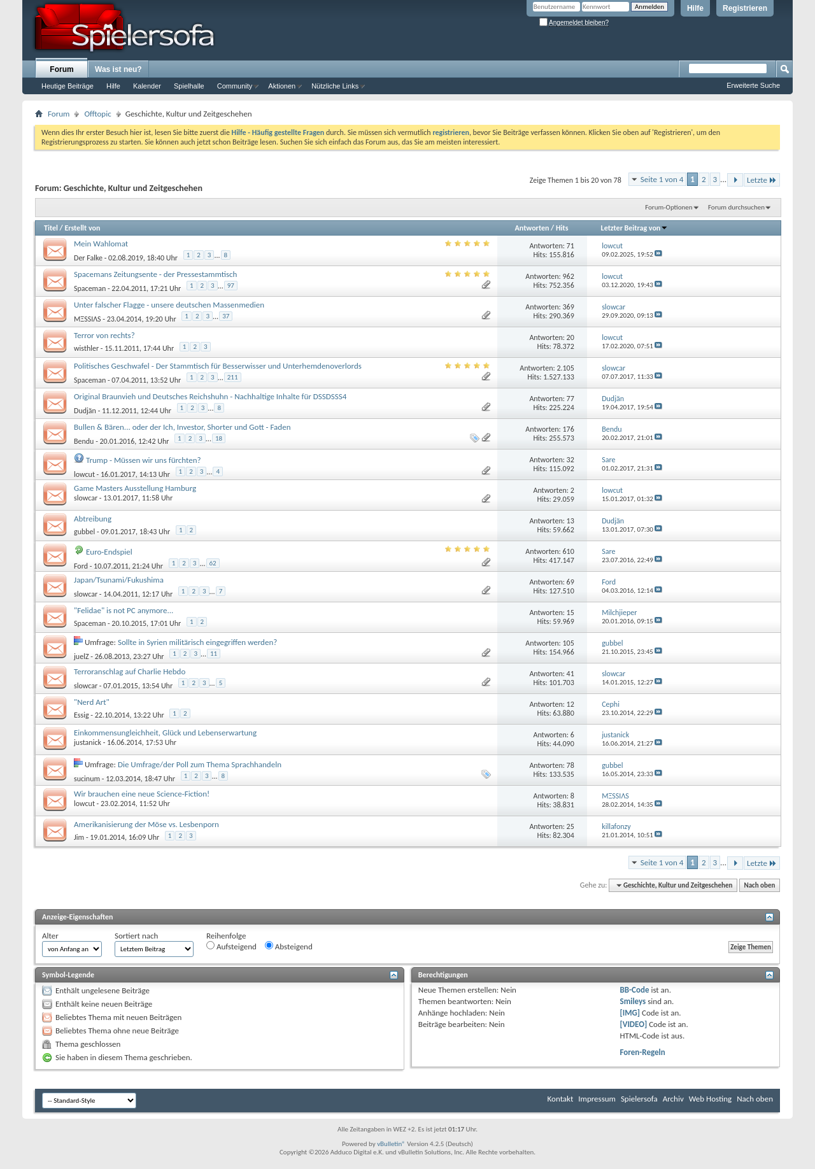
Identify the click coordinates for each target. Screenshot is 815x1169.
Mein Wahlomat (101, 243)
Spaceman (90, 288)
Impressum (597, 1098)
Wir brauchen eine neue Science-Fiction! (141, 793)
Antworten (532, 227)
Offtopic (97, 113)
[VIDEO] (634, 1024)
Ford (81, 566)
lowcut (84, 474)
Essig (81, 715)
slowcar (85, 497)
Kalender (147, 86)
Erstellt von (82, 227)
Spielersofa (639, 1098)
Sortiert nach (136, 935)
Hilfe (695, 8)
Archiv (673, 1098)
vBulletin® (391, 1144)
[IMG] (630, 1012)
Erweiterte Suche (753, 85)
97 (230, 285)
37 (225, 316)
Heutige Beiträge (67, 86)
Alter (50, 935)
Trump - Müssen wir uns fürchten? (143, 460)
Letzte (762, 180)
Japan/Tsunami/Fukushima (119, 579)
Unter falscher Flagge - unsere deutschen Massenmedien (169, 304)
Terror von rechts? (104, 335)
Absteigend (289, 946)
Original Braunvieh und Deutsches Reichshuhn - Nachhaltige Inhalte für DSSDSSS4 (210, 396)
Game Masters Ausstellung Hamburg (135, 488)
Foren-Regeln (642, 1052)
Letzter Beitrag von (635, 227)
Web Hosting (710, 1098)
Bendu (84, 441)
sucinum (87, 778)
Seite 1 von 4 (662, 179)
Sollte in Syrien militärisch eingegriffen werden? (197, 642)
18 (218, 438)
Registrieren (745, 8)
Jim (79, 837)
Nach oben (759, 885)
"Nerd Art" (92, 702)
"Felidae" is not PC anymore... (123, 610)
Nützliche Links (334, 86)
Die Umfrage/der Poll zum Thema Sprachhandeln (199, 764)
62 (212, 563)
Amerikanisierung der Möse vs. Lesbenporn (146, 824)
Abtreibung (92, 518)
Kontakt (561, 1098)
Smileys (633, 1001)
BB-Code (634, 990)
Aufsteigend (231, 946)
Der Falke (88, 257)
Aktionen (281, 86)
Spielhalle (189, 86)
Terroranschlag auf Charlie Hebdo (129, 671)
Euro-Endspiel (109, 551)
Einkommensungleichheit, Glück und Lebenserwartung (165, 732)
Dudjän (85, 410)
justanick (87, 742)
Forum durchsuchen (736, 207)
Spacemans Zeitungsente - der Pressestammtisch (155, 274)
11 (213, 653)
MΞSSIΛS (87, 319)
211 (232, 377)
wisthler (86, 348)
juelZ (81, 656)
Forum (61, 69)
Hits (562, 227)
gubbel (84, 531)
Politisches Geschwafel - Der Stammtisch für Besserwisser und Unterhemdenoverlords (218, 366)
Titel (51, 227)
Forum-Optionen (668, 207)
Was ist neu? (118, 69)
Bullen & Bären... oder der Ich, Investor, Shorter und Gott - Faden (182, 427)
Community (235, 86)
